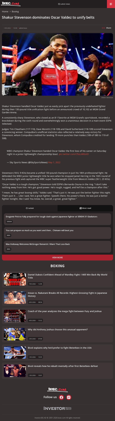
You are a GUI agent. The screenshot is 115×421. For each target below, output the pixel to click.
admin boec (23, 28)
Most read (85, 208)
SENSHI (9, 221)
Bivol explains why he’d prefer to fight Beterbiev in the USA (60, 347)
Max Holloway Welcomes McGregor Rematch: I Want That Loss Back (38, 244)
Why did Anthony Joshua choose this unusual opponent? (58, 329)
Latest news (65, 4)
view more (57, 257)
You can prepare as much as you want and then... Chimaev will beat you (39, 230)
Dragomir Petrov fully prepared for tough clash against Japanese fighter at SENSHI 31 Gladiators (51, 216)
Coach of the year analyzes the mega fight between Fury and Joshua (65, 311)
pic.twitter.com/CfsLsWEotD (74, 154)
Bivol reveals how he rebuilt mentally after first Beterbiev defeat (63, 366)
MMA (8, 235)
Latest (30, 208)
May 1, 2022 (54, 162)
